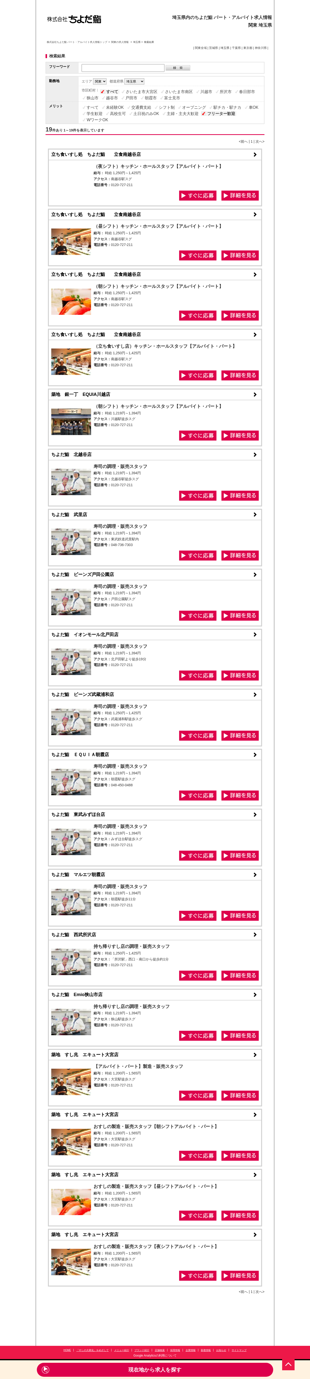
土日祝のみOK (146, 114)
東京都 (247, 48)
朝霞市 (151, 98)
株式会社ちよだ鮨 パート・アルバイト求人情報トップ (77, 42)
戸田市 (131, 98)
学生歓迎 (95, 114)
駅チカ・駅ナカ (227, 107)
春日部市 (247, 92)
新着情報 (206, 1350)
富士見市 (172, 98)
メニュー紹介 (121, 1350)
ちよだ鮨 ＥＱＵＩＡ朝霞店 (80, 754)
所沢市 (226, 92)
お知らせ (221, 1350)
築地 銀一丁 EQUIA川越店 (80, 394)
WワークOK (97, 120)
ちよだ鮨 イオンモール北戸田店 (84, 634)
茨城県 (213, 48)
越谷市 (112, 98)
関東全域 (201, 48)
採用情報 (175, 1350)
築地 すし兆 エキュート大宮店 (84, 1054)
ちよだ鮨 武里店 (69, 514)
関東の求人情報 (120, 42)
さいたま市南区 (179, 92)
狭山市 (93, 98)
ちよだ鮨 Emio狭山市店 (77, 994)
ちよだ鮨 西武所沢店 (73, 934)
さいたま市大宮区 (141, 92)
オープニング (194, 107)
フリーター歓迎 (221, 114)
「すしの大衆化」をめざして (92, 1350)
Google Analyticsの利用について (154, 1355)
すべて (112, 92)
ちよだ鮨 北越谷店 (71, 454)
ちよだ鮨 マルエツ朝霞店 (78, 874)
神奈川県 (261, 48)
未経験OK (115, 107)
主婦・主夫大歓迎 (183, 114)
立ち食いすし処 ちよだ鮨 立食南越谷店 (96, 154)
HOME (67, 1350)
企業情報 (191, 1350)
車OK (253, 107)
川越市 (206, 92)
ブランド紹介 (141, 1350)
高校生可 (118, 114)
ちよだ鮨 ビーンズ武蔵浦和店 (82, 694)
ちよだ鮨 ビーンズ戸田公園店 (82, 574)
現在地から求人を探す (155, 1370)
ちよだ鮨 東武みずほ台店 (78, 814)
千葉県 (236, 48)
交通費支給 (141, 107)
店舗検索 (160, 1350)
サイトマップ (239, 1350)
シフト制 (167, 107)
